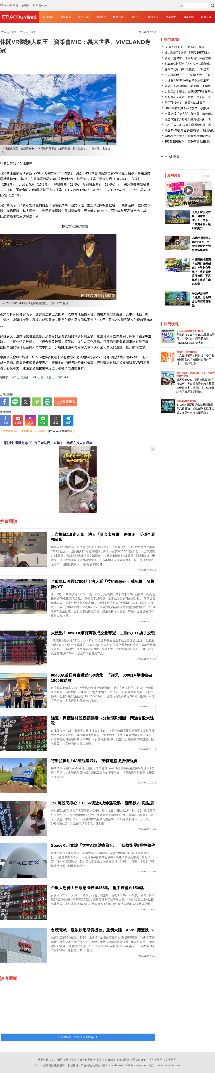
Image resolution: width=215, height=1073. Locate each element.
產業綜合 (171, 16)
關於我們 (71, 1059)
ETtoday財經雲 (170, 156)
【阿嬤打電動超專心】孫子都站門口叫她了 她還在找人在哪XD (48, 443)
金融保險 (100, 16)
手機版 (26, 2)
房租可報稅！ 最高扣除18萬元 (185, 102)
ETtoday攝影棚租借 (186, 401)
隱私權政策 (139, 1059)
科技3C (136, 16)
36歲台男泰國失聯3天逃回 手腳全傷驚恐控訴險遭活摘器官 (201, 244)
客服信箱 (110, 1059)
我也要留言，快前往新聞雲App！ (78, 1037)
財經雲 (19, 17)
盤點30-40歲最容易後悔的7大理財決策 (189, 130)
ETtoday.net (116, 1065)
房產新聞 (188, 16)
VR (35, 377)
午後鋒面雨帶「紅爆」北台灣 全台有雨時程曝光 (201, 299)
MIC (13, 377)
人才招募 (57, 1059)
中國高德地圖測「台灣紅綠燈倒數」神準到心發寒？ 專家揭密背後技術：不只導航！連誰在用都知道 (201, 271)
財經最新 (65, 16)
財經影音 (153, 16)
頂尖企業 (83, 16)
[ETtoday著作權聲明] (60, 431)
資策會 (25, 377)
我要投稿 (43, 1059)
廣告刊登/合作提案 (90, 1059)
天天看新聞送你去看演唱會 (189, 331)
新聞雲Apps (40, 2)
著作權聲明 (155, 1059)
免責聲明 (171, 1059)
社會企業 (206, 16)
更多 (207, 175)
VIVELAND (62, 377)
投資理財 (48, 16)
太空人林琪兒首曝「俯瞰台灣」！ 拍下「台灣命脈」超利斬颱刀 (201, 220)
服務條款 (124, 1059)
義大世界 (46, 377)
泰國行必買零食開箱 (186, 351)
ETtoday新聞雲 (9, 2)
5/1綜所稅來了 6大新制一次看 (185, 47)
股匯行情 (118, 16)
